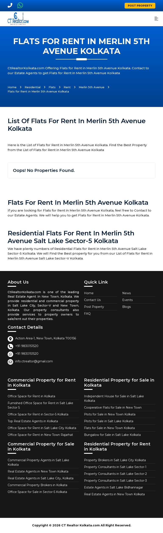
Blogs (126, 307)
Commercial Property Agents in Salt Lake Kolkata (38, 462)
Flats (52, 87)
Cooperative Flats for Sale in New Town (113, 407)
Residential (33, 87)
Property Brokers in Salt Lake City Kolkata (115, 460)
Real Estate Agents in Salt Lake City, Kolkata (40, 478)
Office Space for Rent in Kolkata (31, 396)
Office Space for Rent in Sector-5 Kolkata (38, 414)
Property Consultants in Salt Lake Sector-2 (115, 474)
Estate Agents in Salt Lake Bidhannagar (113, 487)
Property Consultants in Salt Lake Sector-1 (115, 467)
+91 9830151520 (26, 346)
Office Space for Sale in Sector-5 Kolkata (37, 492)
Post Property (140, 5)
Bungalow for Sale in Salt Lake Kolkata (112, 435)
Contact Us (92, 300)
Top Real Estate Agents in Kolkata (33, 421)
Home (12, 87)
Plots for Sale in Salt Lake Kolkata (108, 421)
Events (127, 300)
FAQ (87, 313)
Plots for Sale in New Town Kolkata (109, 414)
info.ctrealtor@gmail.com (34, 361)
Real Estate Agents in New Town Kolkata (38, 471)
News (126, 293)
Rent (67, 87)
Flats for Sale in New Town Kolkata (109, 428)
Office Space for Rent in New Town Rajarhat (40, 435)
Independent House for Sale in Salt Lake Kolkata (114, 398)
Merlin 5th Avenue (91, 87)
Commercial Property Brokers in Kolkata (37, 485)
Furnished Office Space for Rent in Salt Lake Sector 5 (40, 405)
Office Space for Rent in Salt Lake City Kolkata (42, 428)
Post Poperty (94, 307)
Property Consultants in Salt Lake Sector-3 (115, 481)
